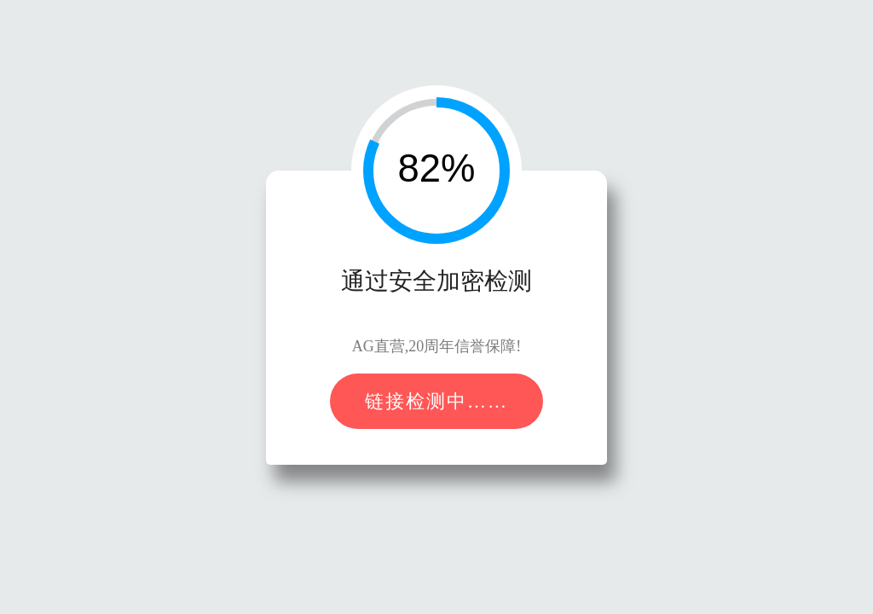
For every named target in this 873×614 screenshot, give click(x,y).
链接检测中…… (436, 401)
